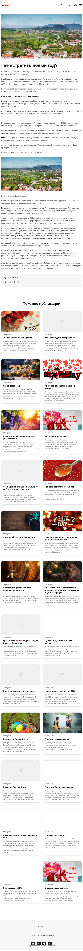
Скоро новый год (11, 387)
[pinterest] (44, 944)
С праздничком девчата (56, 889)
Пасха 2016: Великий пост (15, 740)
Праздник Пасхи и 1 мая (14, 788)
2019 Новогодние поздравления (60, 339)
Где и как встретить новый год (59, 488)
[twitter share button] (11, 283)
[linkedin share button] (16, 283)
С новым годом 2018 (54, 836)
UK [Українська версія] (70, 5)
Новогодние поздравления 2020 (60, 692)
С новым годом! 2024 (13, 889)
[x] (39, 944)
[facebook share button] (6, 283)
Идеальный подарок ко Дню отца (19, 538)
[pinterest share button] (22, 283)
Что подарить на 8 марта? (57, 437)
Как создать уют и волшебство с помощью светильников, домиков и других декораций (62, 591)
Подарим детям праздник (57, 740)
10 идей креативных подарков (17, 339)
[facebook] (33, 944)
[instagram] (50, 944)
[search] (63, 5)
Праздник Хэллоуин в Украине (59, 788)
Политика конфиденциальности (41, 936)
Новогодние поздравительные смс (20, 692)
